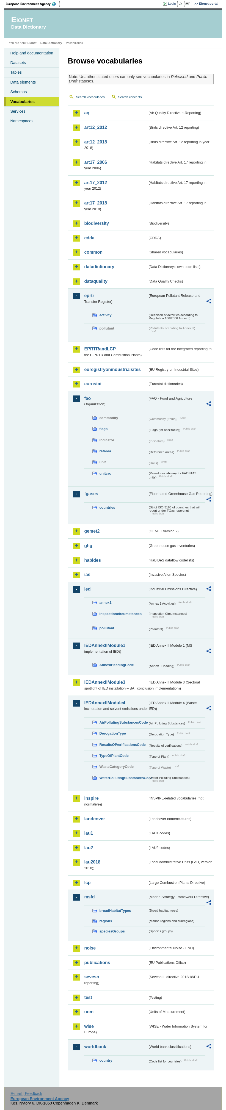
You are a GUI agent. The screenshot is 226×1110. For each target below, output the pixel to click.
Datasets (18, 62)
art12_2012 (95, 127)
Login (172, 3)
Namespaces (21, 121)
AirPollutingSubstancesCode (123, 722)
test (88, 997)
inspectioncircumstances (120, 614)
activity (105, 315)
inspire (91, 798)
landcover (94, 818)
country (105, 1060)
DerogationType (112, 733)
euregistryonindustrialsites (112, 369)
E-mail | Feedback (26, 1093)
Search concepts (130, 97)
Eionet (32, 43)
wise (89, 1026)
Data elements (23, 82)
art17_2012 (95, 182)
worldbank (95, 1046)
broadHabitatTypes (115, 911)
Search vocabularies (90, 97)
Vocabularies (22, 101)
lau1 (88, 833)
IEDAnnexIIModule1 (104, 645)
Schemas (18, 92)
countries (107, 507)
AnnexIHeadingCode (116, 665)
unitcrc (105, 473)
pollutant (106, 628)
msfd (89, 897)
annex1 (105, 602)
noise (90, 948)
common (93, 252)
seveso (91, 977)
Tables (16, 72)
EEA (33, 4)
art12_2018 (95, 142)
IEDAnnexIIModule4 (104, 703)
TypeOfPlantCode (113, 756)
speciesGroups (112, 931)
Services (17, 111)
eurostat (92, 383)
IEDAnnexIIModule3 (104, 682)
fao (87, 398)
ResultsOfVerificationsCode (122, 745)
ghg (88, 545)
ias (87, 574)
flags (103, 429)
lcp (87, 882)
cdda (89, 238)
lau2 (88, 847)
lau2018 (92, 862)
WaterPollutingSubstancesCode (123, 778)
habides (92, 560)
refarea (105, 451)
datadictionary (99, 266)
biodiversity (96, 223)
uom (88, 1011)
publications (97, 962)
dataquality (95, 281)
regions (105, 921)
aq (86, 112)
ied (87, 589)
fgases (91, 493)
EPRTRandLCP (100, 349)
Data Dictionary (51, 43)
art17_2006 (95, 162)
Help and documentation (31, 53)
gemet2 (92, 531)
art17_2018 (95, 203)
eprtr (89, 295)
